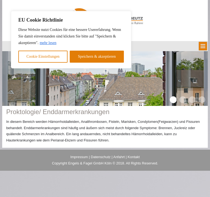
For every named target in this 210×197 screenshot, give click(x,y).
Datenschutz (100, 157)
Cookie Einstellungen (43, 56)
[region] (71, 39)
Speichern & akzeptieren (97, 56)
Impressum (79, 157)
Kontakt (134, 157)
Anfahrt (119, 157)
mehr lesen (48, 43)
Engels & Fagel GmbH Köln (90, 163)
